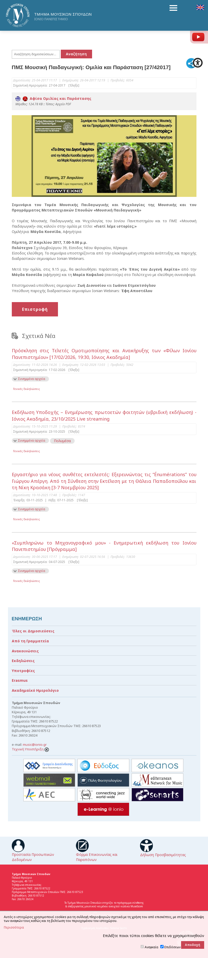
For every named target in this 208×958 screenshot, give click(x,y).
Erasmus (20, 680)
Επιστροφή (35, 309)
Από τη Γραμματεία (30, 640)
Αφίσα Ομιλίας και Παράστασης (53, 98)
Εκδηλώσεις (23, 660)
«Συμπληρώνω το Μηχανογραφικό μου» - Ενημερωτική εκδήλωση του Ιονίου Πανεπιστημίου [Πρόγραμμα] (104, 546)
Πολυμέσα (62, 440)
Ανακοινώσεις (25, 650)
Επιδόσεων (172, 947)
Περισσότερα (14, 927)
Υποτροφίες (23, 670)
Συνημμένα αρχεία (31, 379)
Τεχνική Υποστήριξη (30, 749)
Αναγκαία (151, 947)
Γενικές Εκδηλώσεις (26, 389)
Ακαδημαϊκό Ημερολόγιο (35, 690)
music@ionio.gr (35, 744)
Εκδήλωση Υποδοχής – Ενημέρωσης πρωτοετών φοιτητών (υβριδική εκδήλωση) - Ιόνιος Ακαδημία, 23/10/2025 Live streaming (104, 415)
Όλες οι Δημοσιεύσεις (33, 631)
